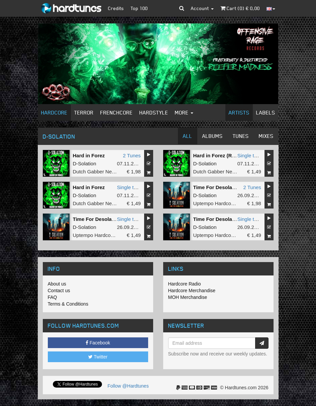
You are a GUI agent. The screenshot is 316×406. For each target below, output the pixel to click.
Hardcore (54, 112)
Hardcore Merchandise (192, 290)
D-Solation (84, 163)
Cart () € (240, 8)
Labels (265, 112)
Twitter (98, 356)
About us (57, 284)
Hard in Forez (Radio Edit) (224, 155)
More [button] (184, 112)
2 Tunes (131, 155)
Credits (116, 8)
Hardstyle (153, 112)
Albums (212, 136)
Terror (84, 112)
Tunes (241, 136)
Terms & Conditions (68, 304)
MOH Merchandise (187, 297)
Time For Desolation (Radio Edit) (111, 219)
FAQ (52, 297)
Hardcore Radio (184, 284)
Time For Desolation (217, 187)
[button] (182, 8)
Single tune (249, 155)
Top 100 (139, 8)
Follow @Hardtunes (128, 386)
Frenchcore (116, 112)
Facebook (98, 342)
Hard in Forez (89, 155)
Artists (239, 112)
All (187, 136)
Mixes (266, 136)
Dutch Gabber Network (98, 171)
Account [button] (202, 8)
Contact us (59, 290)
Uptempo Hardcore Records (224, 203)
